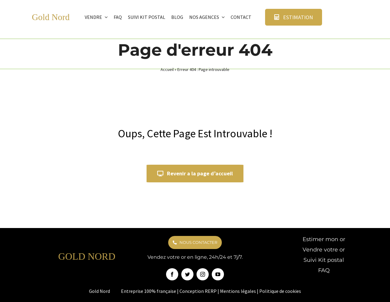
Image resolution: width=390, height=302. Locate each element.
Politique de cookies (280, 291)
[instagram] (203, 274)
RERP (211, 291)
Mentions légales (238, 291)
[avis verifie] (340, 10)
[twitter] (187, 274)
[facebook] (172, 274)
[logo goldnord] (20, 11)
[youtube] (218, 274)
